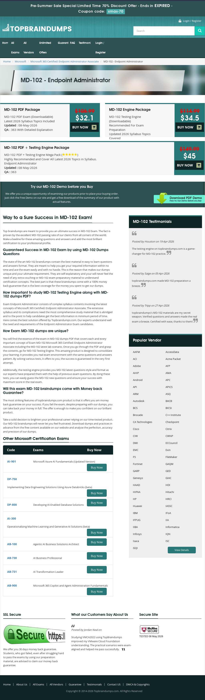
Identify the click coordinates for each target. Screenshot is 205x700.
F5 (134, 457)
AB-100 (12, 544)
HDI (168, 485)
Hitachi (170, 492)
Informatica (172, 527)
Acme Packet (173, 359)
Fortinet (138, 464)
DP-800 (12, 505)
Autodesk (138, 401)
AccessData (172, 352)
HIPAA (136, 492)
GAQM (169, 464)
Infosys (137, 534)
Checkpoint (172, 422)
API (135, 387)
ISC (167, 541)
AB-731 (12, 572)
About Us (21, 684)
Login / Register (192, 21)
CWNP (169, 436)
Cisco (136, 429)
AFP (168, 366)
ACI (135, 359)
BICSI (169, 408)
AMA (168, 373)
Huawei (137, 506)
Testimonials (84, 43)
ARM (136, 394)
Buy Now (97, 467)
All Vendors (29, 48)
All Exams (15, 48)
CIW (135, 436)
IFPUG (136, 520)
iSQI (135, 548)
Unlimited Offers (45, 48)
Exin (168, 450)
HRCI (169, 499)
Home (5, 43)
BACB (169, 401)
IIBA (135, 527)
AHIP (136, 373)
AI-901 (11, 461)
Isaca (136, 541)
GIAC (168, 478)
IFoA (168, 513)
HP (135, 499)
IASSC (169, 506)
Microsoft (20, 61)
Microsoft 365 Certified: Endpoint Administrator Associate (64, 61)
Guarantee (63, 43)
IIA (167, 520)
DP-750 (12, 479)
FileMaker (171, 457)
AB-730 (12, 558)
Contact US (114, 684)
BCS (135, 408)
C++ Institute (173, 415)
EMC (135, 450)
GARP (136, 471)
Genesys (138, 478)
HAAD (136, 485)
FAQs (72, 43)
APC (168, 380)
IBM (135, 513)
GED (168, 471)
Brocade (138, 415)
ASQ (168, 394)
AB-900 (12, 585)
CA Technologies (142, 422)
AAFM (136, 352)
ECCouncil (171, 443)
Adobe (137, 366)
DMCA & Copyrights (138, 684)
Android (138, 380)
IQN (168, 534)
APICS (169, 387)
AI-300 (11, 518)
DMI (135, 443)
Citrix (169, 429)
